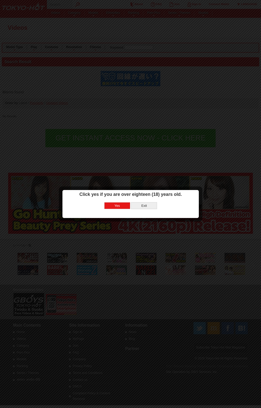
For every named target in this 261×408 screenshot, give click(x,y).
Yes (117, 196)
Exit (144, 196)
